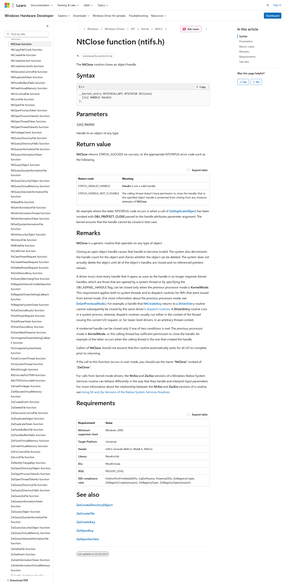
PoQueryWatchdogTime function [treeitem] (30, 278)
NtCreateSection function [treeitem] (26, 60)
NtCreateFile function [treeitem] (23, 55)
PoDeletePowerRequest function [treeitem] (30, 267)
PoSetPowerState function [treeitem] (26, 321)
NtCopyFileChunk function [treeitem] (26, 49)
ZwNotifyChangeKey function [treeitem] (28, 463)
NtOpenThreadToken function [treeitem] (28, 121)
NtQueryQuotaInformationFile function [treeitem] (29, 173)
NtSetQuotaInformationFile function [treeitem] (27, 226)
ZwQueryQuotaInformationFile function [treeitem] (29, 519)
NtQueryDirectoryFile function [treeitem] (29, 138)
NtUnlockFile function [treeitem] (24, 240)
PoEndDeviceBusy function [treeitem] (26, 273)
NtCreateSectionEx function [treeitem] (27, 66)
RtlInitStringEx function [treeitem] (24, 369)
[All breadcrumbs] (79, 29)
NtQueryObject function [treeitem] (25, 165)
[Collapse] (47, 25)
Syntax (243, 36)
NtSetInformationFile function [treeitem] (28, 207)
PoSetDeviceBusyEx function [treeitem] (27, 310)
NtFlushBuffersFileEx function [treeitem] (28, 83)
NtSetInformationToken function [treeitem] (30, 218)
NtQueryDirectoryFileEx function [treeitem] (30, 143)
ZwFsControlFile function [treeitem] (25, 451)
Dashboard (272, 15)
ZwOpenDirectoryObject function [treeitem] (31, 468)
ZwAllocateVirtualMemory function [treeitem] (26, 394)
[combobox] (26, 34)
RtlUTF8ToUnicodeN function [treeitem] (28, 380)
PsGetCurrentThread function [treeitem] (28, 358)
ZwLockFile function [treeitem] (23, 457)
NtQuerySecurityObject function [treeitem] (30, 181)
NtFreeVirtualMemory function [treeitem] (29, 88)
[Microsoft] (7, 5)
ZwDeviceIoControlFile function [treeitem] (29, 413)
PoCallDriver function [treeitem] (23, 251)
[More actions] (206, 29)
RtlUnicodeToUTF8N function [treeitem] (28, 375)
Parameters (246, 41)
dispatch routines (158, 309)
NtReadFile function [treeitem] (22, 202)
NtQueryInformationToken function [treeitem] (26, 157)
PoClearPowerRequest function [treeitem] (29, 256)
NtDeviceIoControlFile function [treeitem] (29, 72)
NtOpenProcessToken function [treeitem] (29, 110)
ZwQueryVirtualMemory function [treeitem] (30, 533)
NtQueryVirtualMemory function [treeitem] (30, 186)
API (133, 29)
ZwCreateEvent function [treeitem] (25, 402)
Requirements (247, 56)
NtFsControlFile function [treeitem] (25, 94)
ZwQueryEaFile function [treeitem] (25, 496)
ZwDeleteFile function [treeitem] (23, 407)
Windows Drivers (115, 29)
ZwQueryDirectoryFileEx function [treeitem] (30, 490)
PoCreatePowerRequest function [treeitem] (30, 262)
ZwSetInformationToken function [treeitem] (30, 560)
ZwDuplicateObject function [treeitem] (27, 418)
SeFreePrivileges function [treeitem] (26, 386)
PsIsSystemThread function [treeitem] (27, 364)
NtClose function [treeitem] (21, 44)
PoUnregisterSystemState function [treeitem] (26, 350)
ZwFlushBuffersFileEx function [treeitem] (28, 435)
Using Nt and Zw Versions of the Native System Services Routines (126, 392)
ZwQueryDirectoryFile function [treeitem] (29, 485)
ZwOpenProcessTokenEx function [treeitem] (30, 474)
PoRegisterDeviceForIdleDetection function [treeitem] (31, 286)
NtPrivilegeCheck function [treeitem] (26, 132)
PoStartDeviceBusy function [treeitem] (27, 327)
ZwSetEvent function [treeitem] (23, 554)
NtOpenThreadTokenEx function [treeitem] (30, 127)
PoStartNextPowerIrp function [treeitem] (28, 332)
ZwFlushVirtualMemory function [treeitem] (30, 440)
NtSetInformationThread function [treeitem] (30, 213)
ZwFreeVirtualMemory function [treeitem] (29, 446)
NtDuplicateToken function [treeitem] (27, 77)
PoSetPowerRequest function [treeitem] (28, 316)
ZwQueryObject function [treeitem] (25, 511)
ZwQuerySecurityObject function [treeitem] (30, 527)
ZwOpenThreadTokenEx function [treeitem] (30, 479)
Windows (92, 29)
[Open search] (268, 5)
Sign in (277, 5)
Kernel (145, 29)
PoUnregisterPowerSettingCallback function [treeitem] (30, 340)
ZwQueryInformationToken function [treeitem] (27, 503)
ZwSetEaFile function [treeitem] (23, 549)
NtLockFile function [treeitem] (22, 99)
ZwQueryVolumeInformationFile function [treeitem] (29, 541)
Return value (246, 46)
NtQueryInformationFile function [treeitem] (30, 149)
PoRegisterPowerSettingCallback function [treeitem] (30, 296)
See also (244, 61)
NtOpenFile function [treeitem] (23, 105)
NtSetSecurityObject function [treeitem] (28, 234)
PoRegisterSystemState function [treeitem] (30, 304)
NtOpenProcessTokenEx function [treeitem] (30, 116)
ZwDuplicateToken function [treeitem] (27, 424)
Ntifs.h (158, 29)
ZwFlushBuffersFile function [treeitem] (27, 429)
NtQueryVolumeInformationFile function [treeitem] (29, 194)
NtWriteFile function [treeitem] (23, 245)
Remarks (244, 51)
